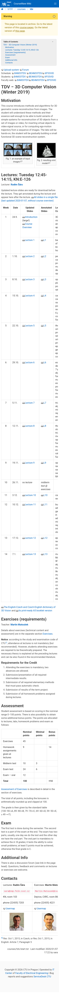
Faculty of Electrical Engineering (31, 973)
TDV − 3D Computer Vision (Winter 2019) (20, 45)
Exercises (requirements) (15, 52)
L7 (45, 402)
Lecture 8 (29, 426)
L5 (45, 325)
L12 (45, 538)
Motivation (9, 47)
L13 (45, 554)
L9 (45, 462)
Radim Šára (17, 184)
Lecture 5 (29, 325)
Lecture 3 (29, 279)
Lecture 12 (30, 538)
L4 (45, 295)
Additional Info (11, 60)
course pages (26, 27)
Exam (7, 57)
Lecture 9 (29, 462)
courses (21, 9)
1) (6, 643)
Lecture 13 (30, 554)
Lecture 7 (29, 402)
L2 (45, 256)
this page (20, 31)
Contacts (9, 63)
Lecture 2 (29, 256)
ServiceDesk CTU (42, 976)
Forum (25, 69)
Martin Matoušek (19, 624)
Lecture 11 (30, 504)
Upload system (11, 69)
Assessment (10, 55)
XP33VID (49, 73)
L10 (45, 495)
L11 (45, 504)
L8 (45, 426)
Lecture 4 (29, 295)
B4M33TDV (20, 73)
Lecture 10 (30, 495)
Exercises (48, 633)
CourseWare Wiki (16, 3)
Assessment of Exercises (14, 789)
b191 (10, 9)
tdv (31, 9)
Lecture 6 (29, 362)
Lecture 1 (29, 240)
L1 (45, 240)
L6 (45, 362)
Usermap (10, 908)
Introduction (31, 217)
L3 (45, 279)
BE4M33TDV (35, 73)
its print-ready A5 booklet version (35, 610)
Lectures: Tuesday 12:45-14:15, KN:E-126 (22, 50)
